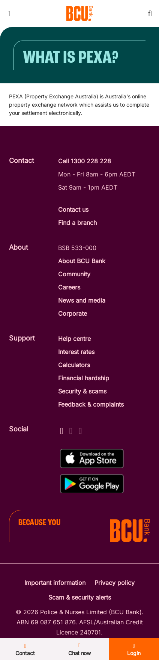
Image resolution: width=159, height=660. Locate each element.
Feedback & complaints (91, 404)
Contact (40, 650)
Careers (69, 287)
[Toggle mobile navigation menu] (9, 14)
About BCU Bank (81, 261)
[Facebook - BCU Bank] (61, 429)
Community (74, 274)
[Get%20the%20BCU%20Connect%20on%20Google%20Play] (92, 483)
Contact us (73, 209)
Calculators (74, 365)
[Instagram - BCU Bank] (71, 429)
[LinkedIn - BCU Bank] (80, 429)
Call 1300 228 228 (84, 161)
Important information (55, 582)
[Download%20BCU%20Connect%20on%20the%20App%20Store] (92, 458)
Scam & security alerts (79, 597)
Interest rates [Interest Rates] (76, 352)
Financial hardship (83, 378)
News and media (81, 300)
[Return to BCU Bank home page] (80, 13)
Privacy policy (114, 582)
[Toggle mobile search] (150, 14)
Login (119, 650)
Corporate (72, 313)
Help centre (74, 338)
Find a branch (77, 222)
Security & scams (82, 391)
